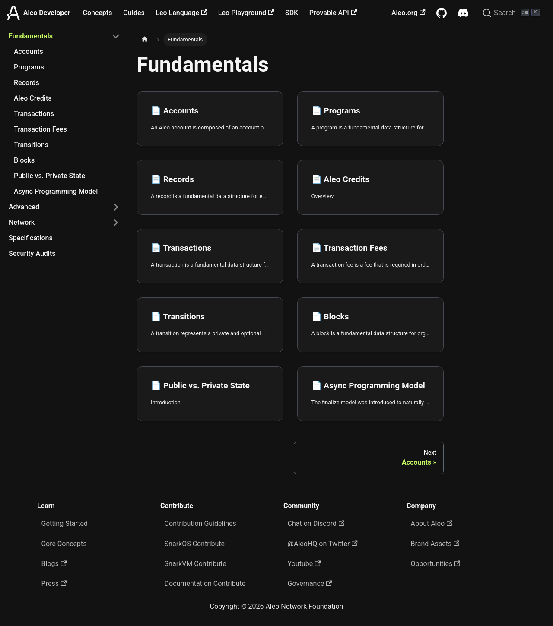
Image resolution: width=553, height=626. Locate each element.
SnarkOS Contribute (195, 544)
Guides (134, 13)
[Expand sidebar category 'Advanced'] (115, 207)
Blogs (54, 564)
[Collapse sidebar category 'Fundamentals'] (115, 36)
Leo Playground (246, 13)
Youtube (304, 564)
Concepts (97, 13)
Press (54, 583)
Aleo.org (408, 13)
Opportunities (436, 564)
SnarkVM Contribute (195, 564)
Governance (310, 583)
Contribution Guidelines (200, 523)
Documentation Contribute (205, 583)
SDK (291, 13)
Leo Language (181, 13)
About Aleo (432, 523)
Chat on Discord (316, 523)
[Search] (512, 13)
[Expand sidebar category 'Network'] (115, 223)
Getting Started (64, 523)
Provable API (333, 13)
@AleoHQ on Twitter (323, 544)
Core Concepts (64, 544)
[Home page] (145, 39)
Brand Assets (435, 544)
